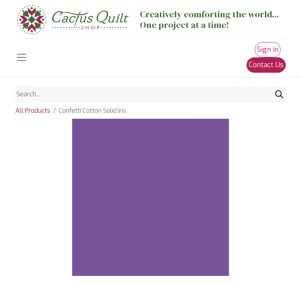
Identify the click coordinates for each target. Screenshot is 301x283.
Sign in (267, 49)
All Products (32, 111)
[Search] (279, 94)
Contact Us (266, 65)
